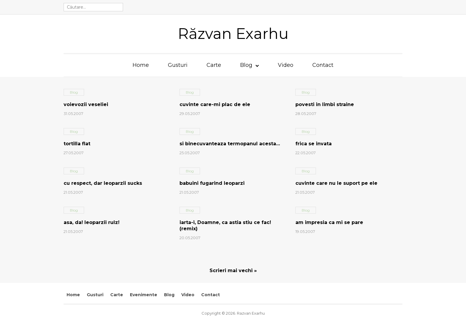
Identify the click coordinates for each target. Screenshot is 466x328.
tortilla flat (77, 143)
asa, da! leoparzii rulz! (91, 222)
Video (285, 65)
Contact (322, 65)
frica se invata (313, 143)
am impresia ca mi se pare (329, 222)
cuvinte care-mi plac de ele (215, 104)
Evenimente (143, 294)
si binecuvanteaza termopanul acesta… (230, 143)
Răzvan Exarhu (233, 34)
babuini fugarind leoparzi (212, 183)
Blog (246, 65)
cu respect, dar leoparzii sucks (103, 183)
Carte (214, 65)
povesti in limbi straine (324, 104)
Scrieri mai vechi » (233, 270)
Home (141, 65)
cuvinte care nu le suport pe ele (336, 183)
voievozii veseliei (86, 104)
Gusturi (178, 65)
